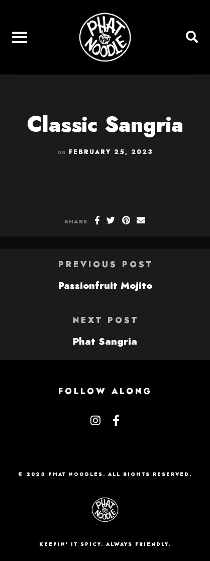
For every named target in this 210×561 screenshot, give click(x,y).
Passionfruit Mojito (105, 285)
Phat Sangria (105, 341)
